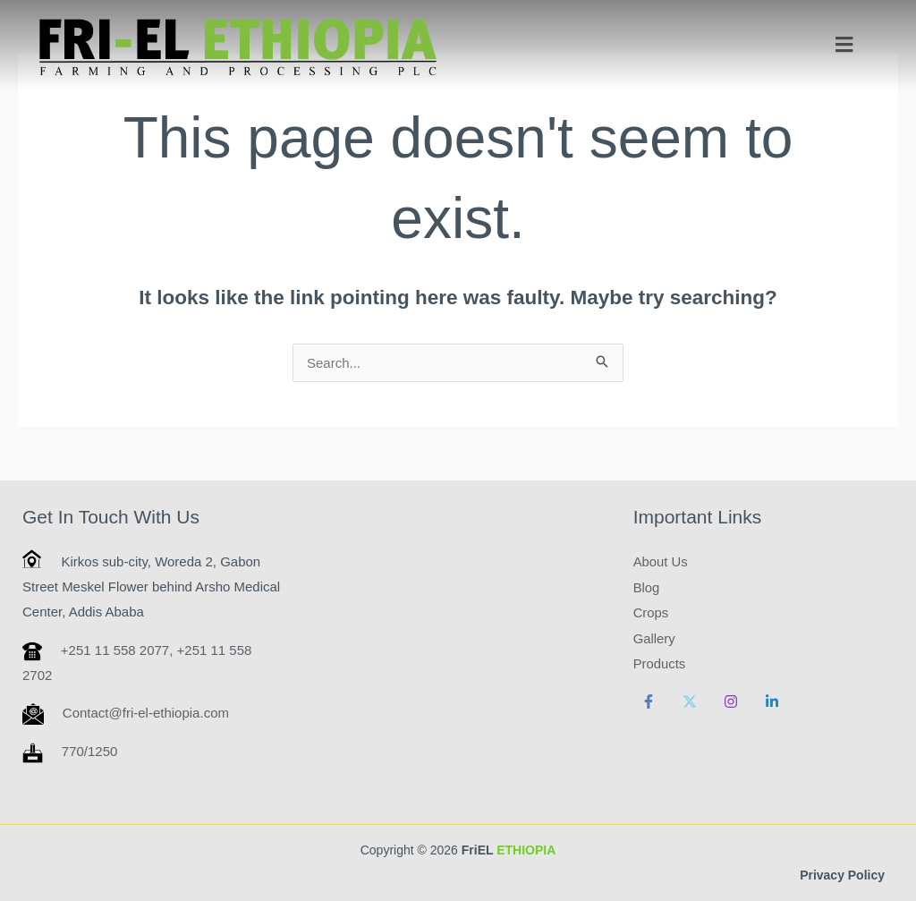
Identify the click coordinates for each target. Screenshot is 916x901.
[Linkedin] (772, 698)
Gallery (654, 636)
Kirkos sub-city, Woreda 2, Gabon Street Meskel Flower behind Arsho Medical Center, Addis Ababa (151, 586)
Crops (651, 611)
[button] (844, 45)
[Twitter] (689, 698)
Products (659, 661)
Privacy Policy (842, 875)
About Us (661, 561)
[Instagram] (731, 698)
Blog (646, 586)
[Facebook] (648, 698)
